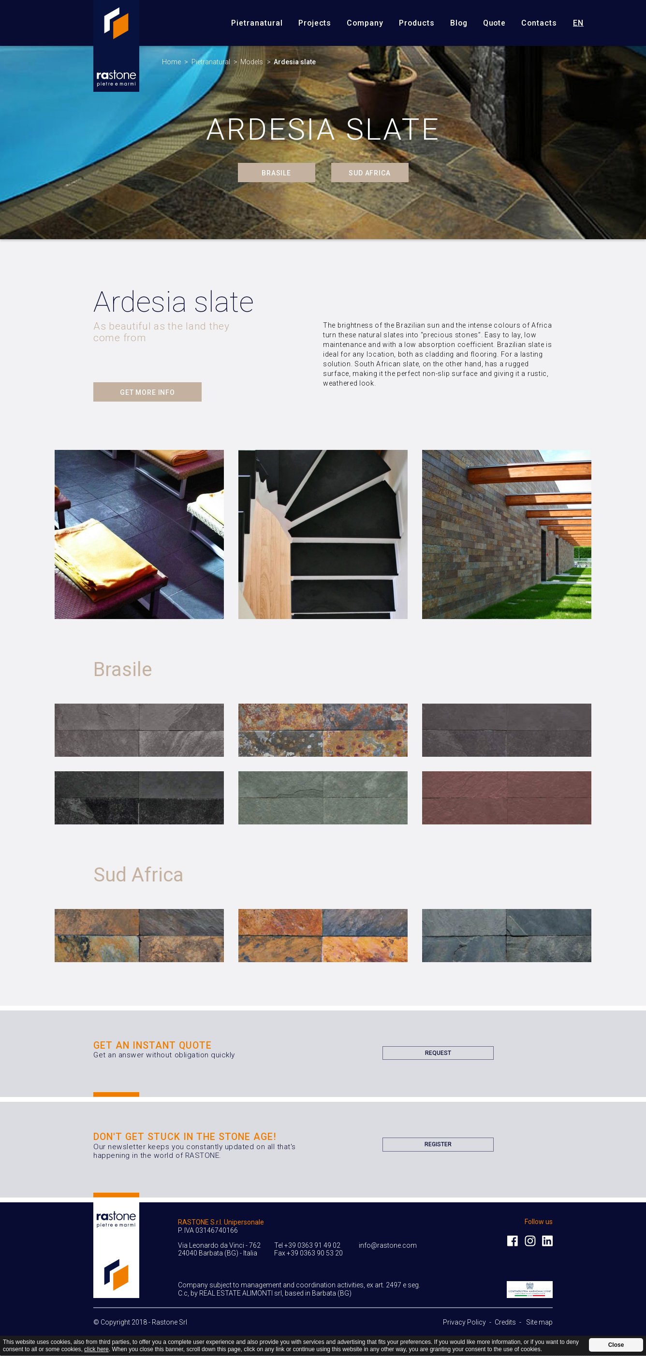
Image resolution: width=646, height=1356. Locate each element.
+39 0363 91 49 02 (312, 1245)
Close (616, 1345)
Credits (505, 1322)
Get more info (147, 392)
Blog (459, 23)
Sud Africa (369, 173)
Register (438, 1146)
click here (96, 1349)
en (578, 22)
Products (417, 23)
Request (438, 1055)
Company (365, 23)
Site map (539, 1322)
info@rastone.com (388, 1245)
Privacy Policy (464, 1322)
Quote (494, 23)
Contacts (539, 23)
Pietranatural (256, 23)
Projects (315, 23)
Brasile (276, 173)
